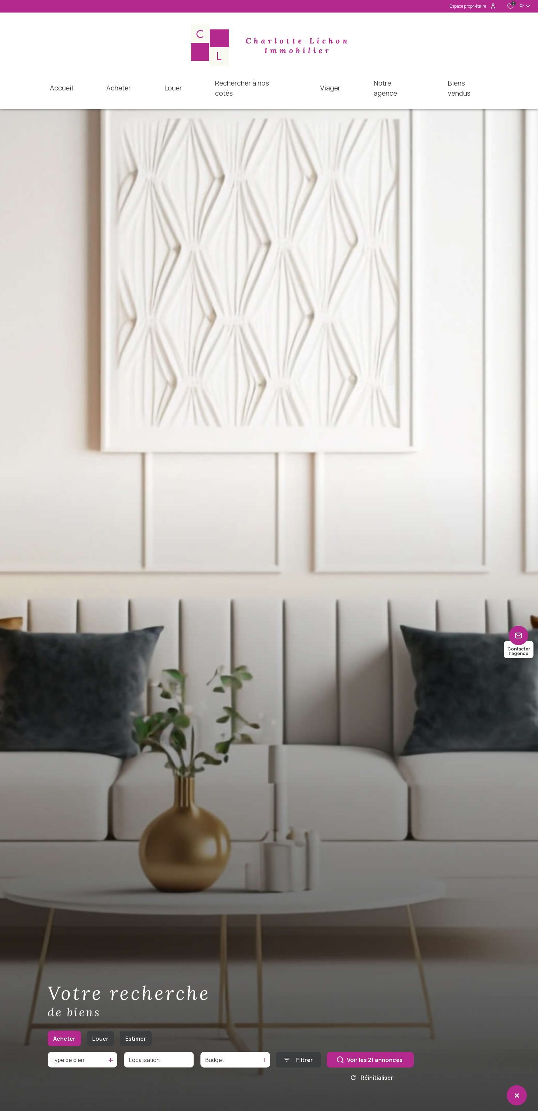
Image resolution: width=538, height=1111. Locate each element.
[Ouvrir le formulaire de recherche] (298, 1062)
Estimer (135, 1041)
